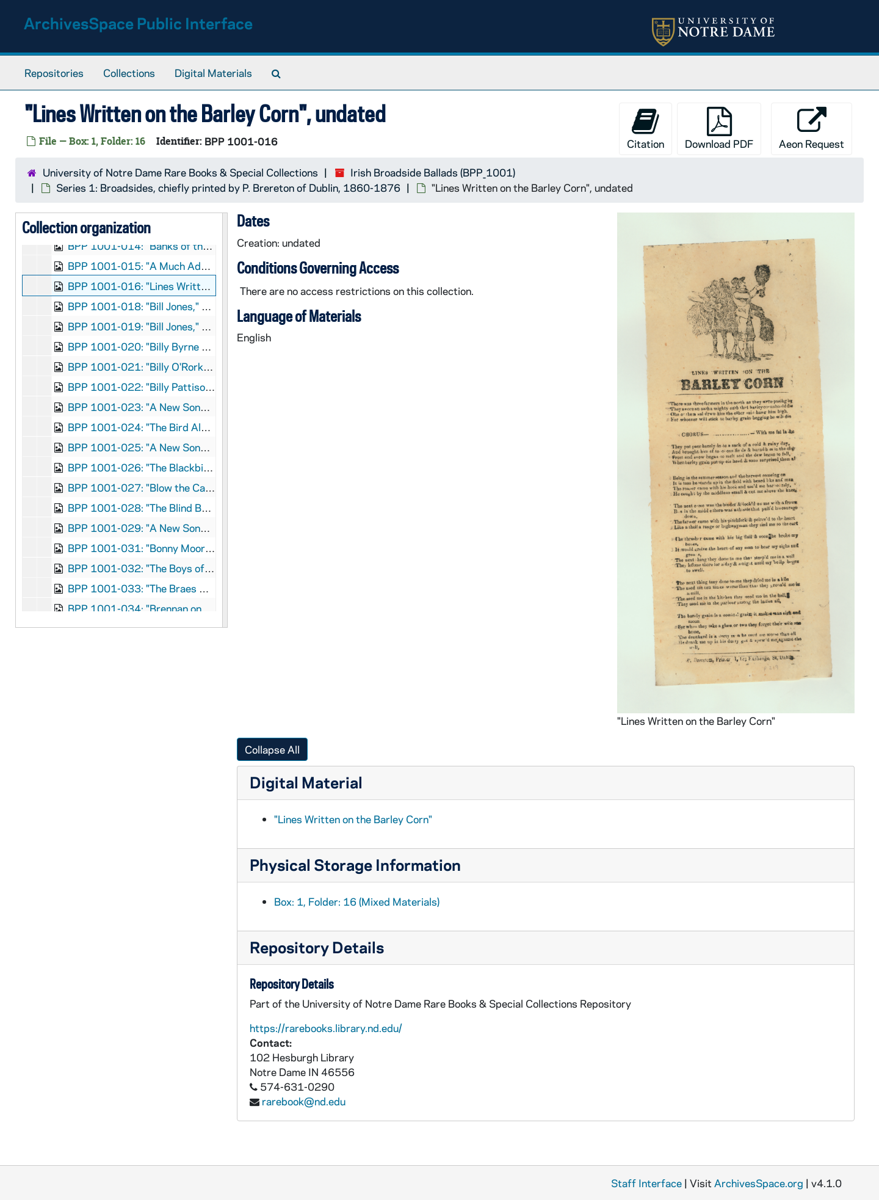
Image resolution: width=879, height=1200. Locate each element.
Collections (129, 72)
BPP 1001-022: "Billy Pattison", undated (163, 386)
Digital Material (306, 782)
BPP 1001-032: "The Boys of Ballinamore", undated (188, 568)
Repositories (54, 72)
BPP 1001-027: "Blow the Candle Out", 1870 (174, 487)
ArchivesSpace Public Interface (138, 23)
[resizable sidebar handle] (224, 420)
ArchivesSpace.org (758, 1183)
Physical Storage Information (355, 864)
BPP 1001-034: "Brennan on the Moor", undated (180, 608)
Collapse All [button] (272, 749)
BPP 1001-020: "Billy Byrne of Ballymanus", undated (191, 346)
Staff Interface (646, 1183)
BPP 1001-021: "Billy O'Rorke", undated (162, 366)
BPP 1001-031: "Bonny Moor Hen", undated (170, 548)
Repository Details (317, 947)
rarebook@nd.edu (303, 1101)
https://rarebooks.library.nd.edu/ (326, 1028)
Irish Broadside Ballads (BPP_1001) (432, 172)
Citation (645, 128)
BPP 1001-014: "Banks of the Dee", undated (172, 245)
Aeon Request (811, 128)
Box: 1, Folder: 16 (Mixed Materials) (357, 901)
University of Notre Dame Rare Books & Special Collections (180, 172)
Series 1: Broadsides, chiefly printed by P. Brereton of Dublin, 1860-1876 (228, 187)
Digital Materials (213, 72)
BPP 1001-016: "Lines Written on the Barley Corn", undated (207, 286)
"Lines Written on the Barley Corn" (353, 819)
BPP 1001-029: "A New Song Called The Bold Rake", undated (210, 527)
